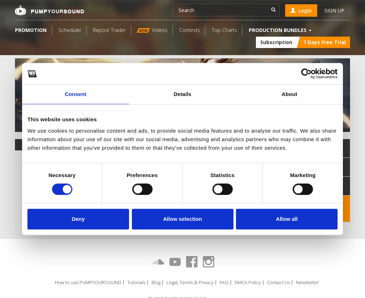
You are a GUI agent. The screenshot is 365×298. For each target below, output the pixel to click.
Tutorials (136, 282)
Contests (189, 30)
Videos (152, 30)
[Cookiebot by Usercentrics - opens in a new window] (306, 73)
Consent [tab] (76, 94)
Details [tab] (182, 94)
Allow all (287, 219)
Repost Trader (109, 30)
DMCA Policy (248, 282)
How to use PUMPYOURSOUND (88, 282)
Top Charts (224, 30)
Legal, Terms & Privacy (190, 282)
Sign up (334, 10)
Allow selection (182, 219)
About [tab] (289, 94)
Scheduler (69, 30)
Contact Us (278, 282)
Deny (78, 219)
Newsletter (307, 282)
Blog (155, 282)
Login (301, 10)
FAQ (224, 282)
